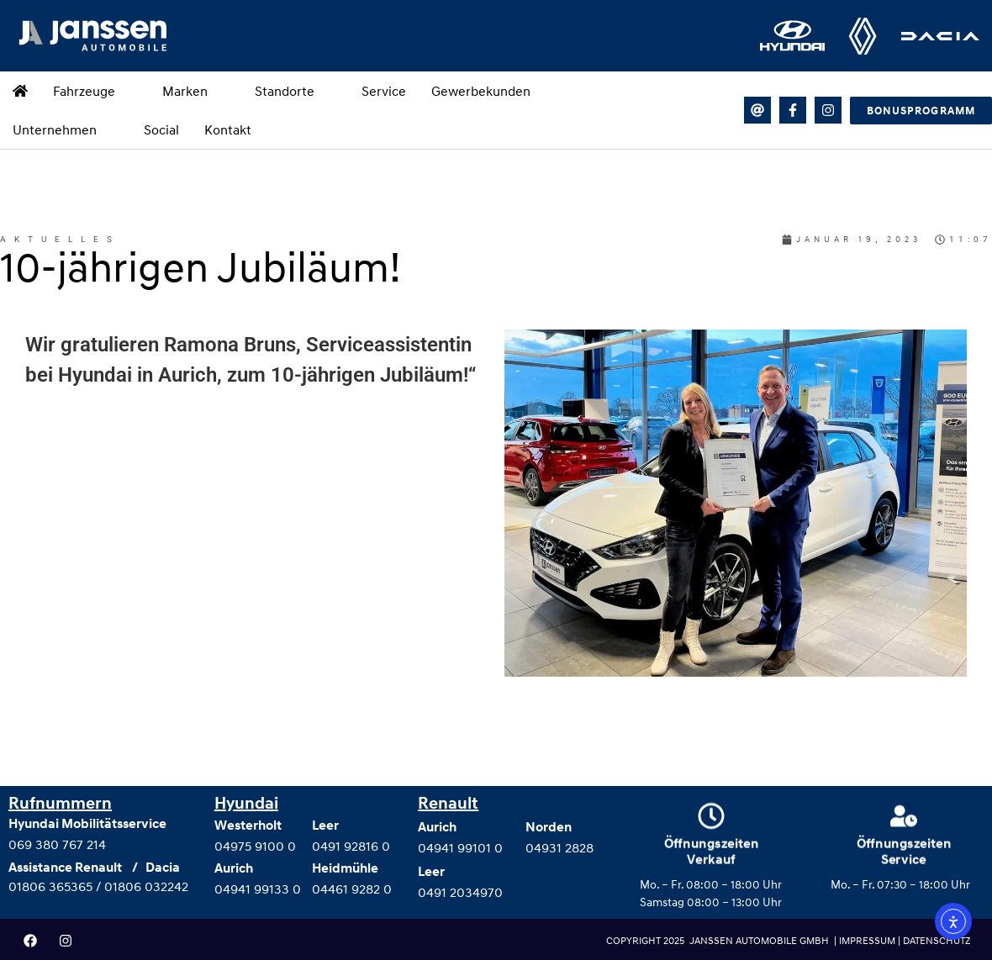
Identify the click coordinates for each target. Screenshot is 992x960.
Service (383, 90)
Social (161, 129)
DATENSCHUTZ (936, 940)
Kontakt (227, 129)
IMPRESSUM (868, 940)
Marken (196, 91)
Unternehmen (66, 129)
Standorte (295, 91)
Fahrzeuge (95, 91)
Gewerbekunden (480, 90)
